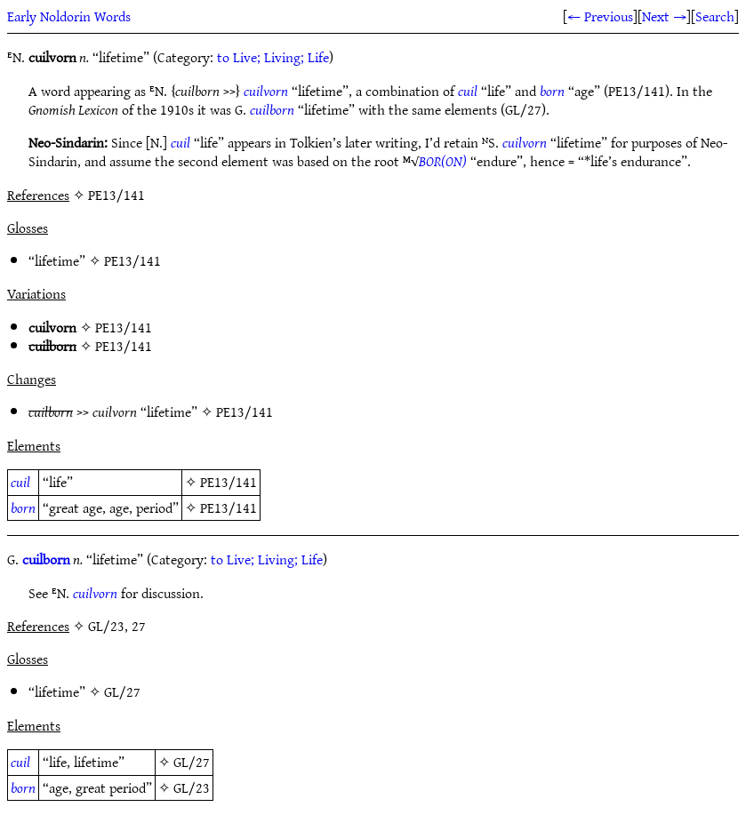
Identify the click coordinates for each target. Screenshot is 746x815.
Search (714, 16)
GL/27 (122, 691)
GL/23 (191, 787)
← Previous (600, 16)
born (552, 90)
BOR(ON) (443, 160)
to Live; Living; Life (273, 56)
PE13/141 (132, 260)
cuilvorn (266, 90)
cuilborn (272, 109)
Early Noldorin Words (69, 16)
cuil (467, 90)
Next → (664, 16)
